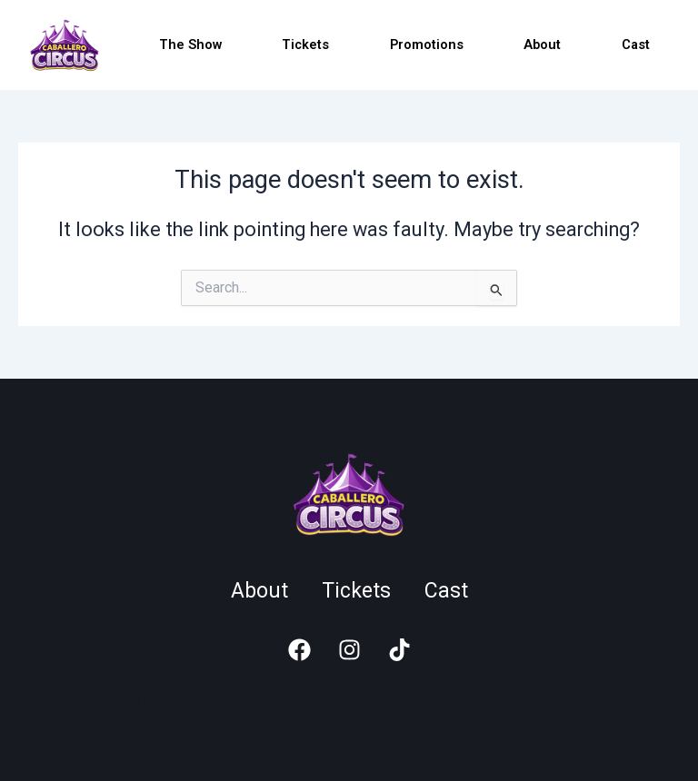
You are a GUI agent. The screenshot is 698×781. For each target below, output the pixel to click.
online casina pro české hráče (89, 701)
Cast (636, 44)
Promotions (427, 44)
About (542, 44)
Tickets (305, 44)
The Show (190, 44)
